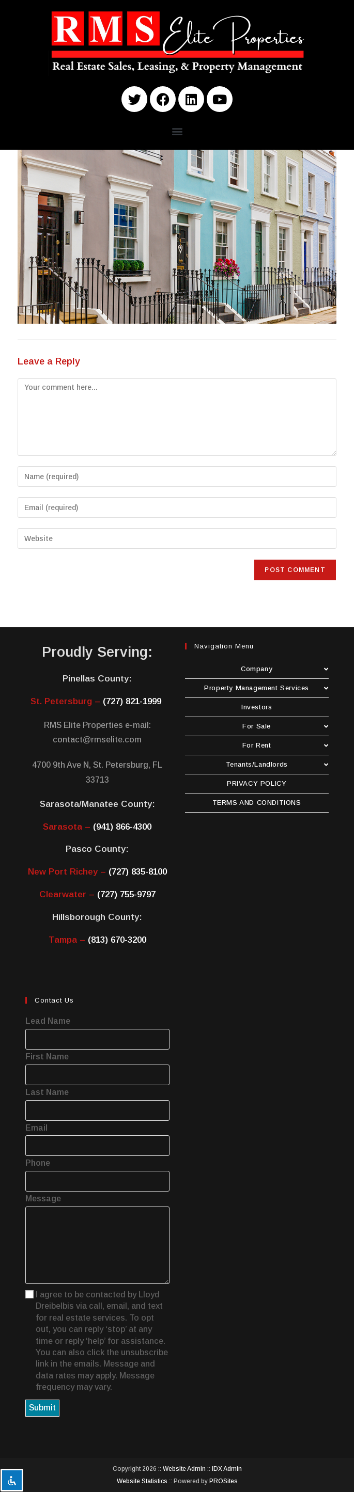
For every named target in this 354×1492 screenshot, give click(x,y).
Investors (256, 707)
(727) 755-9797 (126, 894)
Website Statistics (142, 1481)
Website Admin (184, 1468)
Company (285, 669)
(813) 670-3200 (117, 940)
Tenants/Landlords (277, 764)
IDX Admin (227, 1468)
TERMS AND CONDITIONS (256, 802)
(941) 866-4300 (122, 827)
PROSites (223, 1481)
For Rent (285, 745)
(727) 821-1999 (132, 701)
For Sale (285, 726)
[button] (177, 130)
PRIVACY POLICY (256, 783)
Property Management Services (266, 688)
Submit (42, 1407)
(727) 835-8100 (138, 872)
